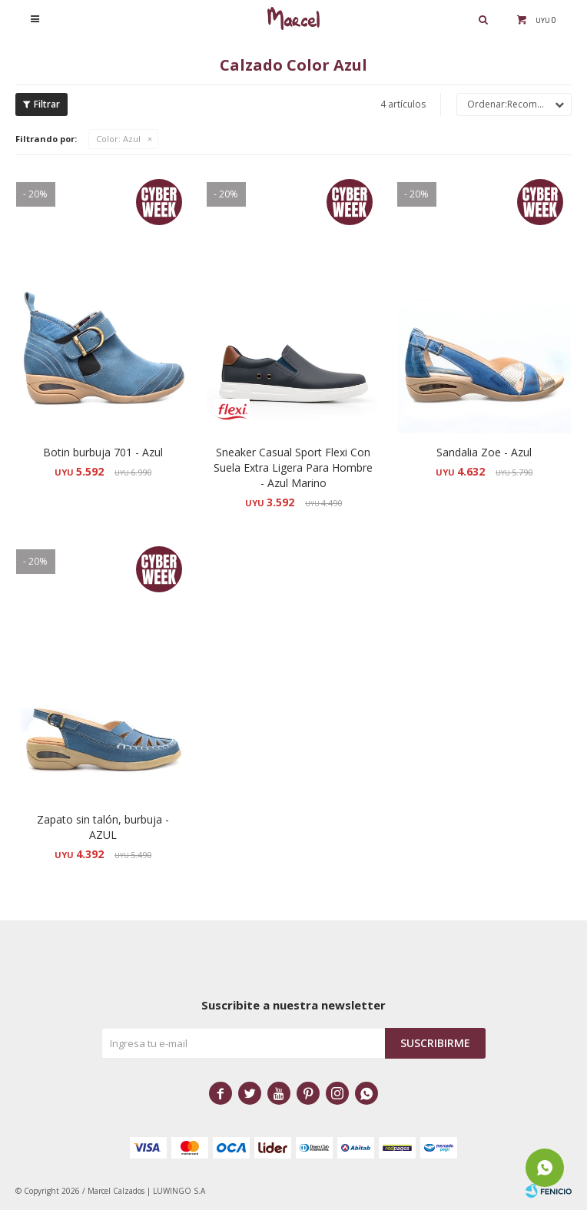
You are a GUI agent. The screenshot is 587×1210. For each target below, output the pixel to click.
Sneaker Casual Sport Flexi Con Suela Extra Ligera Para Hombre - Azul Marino (293, 467)
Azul (118, 138)
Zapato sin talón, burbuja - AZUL (103, 827)
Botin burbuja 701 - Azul (103, 452)
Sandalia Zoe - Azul (484, 452)
